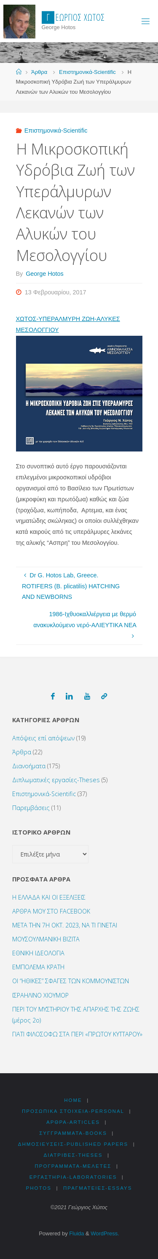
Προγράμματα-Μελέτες (73, 1166)
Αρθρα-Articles (73, 1122)
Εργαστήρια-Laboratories (73, 1177)
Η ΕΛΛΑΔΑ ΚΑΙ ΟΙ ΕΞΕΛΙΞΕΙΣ (49, 897)
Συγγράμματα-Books (73, 1133)
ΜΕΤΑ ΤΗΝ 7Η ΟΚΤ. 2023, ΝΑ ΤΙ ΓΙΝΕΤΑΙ (64, 925)
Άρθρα (39, 72)
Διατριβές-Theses (72, 1155)
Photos (38, 1188)
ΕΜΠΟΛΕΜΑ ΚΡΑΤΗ (38, 967)
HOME (73, 1100)
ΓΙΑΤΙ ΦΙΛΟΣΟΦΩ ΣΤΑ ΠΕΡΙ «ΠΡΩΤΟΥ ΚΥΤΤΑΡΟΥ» (77, 1034)
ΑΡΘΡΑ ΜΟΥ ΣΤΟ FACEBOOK (51, 911)
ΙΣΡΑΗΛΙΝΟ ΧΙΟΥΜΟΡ (40, 995)
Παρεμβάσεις (31, 808)
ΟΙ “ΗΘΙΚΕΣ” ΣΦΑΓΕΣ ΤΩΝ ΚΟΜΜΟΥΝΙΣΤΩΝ (70, 981)
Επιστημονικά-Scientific (87, 72)
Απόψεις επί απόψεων (43, 738)
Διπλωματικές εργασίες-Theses (56, 780)
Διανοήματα (29, 766)
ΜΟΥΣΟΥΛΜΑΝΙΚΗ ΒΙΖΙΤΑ (46, 939)
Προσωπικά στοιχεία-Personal (73, 1111)
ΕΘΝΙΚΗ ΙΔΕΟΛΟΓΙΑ (38, 953)
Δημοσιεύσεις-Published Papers (73, 1144)
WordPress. (105, 1233)
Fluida (76, 1233)
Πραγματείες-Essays (97, 1188)
